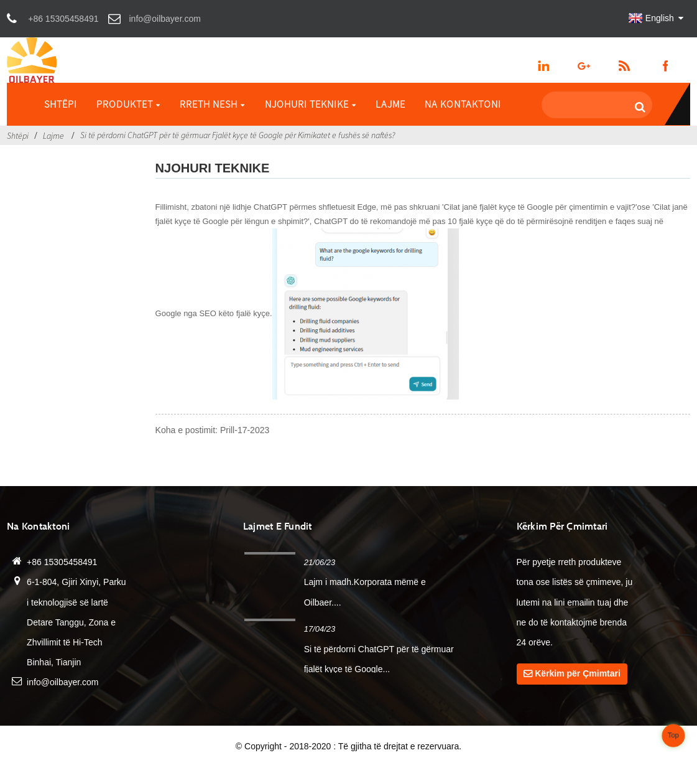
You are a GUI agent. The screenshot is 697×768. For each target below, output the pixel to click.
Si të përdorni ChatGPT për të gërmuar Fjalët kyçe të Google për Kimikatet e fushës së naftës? (237, 135)
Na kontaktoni (463, 104)
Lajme (390, 104)
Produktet (128, 104)
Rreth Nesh (212, 104)
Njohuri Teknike (310, 104)
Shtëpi (60, 104)
